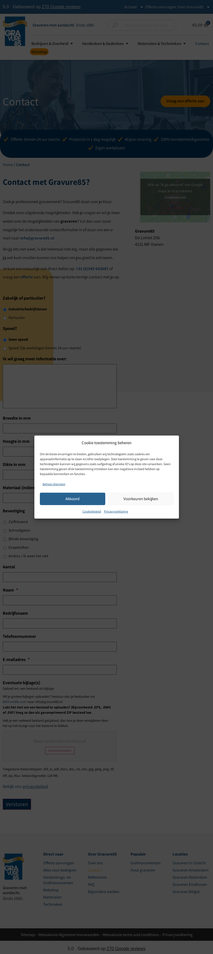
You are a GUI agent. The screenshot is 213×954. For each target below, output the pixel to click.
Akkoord (72, 498)
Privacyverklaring (116, 511)
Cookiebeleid (91, 511)
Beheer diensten (54, 484)
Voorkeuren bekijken (140, 498)
